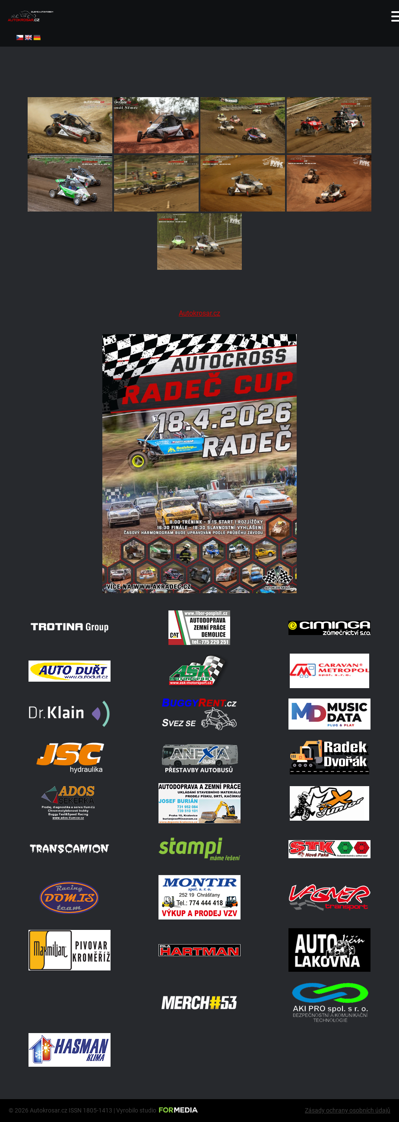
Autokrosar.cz (199, 313)
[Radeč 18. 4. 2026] (199, 591)
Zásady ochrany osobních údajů (347, 1110)
